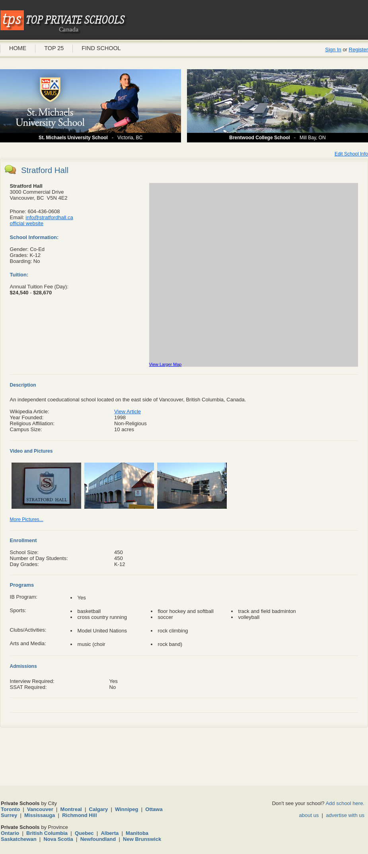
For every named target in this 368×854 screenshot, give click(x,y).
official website (26, 223)
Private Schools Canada (63, 22)
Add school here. (344, 803)
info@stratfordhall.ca (49, 217)
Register (358, 50)
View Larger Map (165, 364)
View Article (127, 411)
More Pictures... (26, 519)
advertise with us (345, 815)
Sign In (333, 50)
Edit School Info (351, 154)
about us (309, 815)
